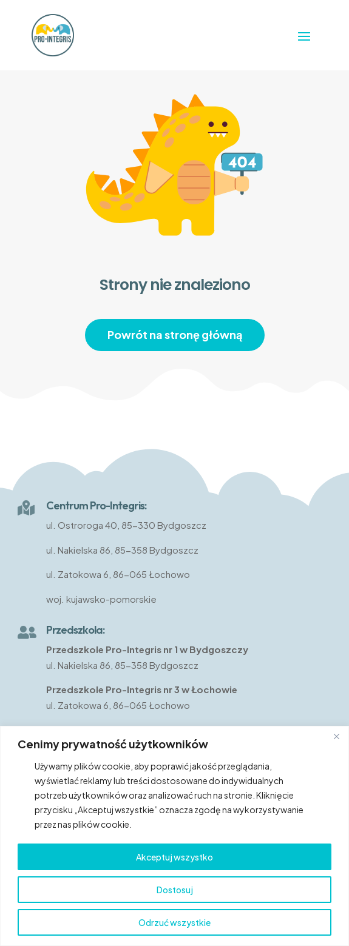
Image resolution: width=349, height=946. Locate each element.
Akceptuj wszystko (174, 856)
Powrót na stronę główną (174, 334)
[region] (174, 836)
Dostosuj (175, 889)
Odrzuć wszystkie (174, 922)
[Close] (336, 736)
